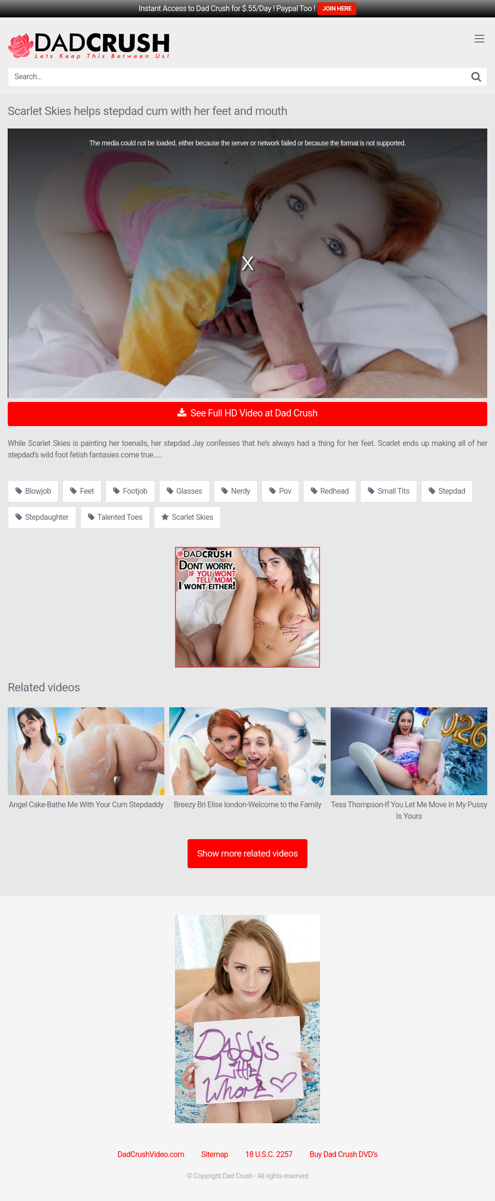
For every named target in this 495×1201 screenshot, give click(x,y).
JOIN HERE (336, 8)
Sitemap (214, 1154)
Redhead (330, 491)
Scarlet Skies (187, 517)
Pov (280, 491)
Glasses (184, 491)
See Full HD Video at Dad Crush (247, 413)
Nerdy (235, 491)
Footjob (130, 491)
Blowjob (33, 491)
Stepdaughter (42, 517)
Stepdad (447, 491)
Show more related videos (247, 853)
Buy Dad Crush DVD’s (344, 1154)
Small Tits (388, 491)
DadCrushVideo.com (150, 1154)
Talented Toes (115, 517)
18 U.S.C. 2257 (268, 1154)
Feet (82, 491)
